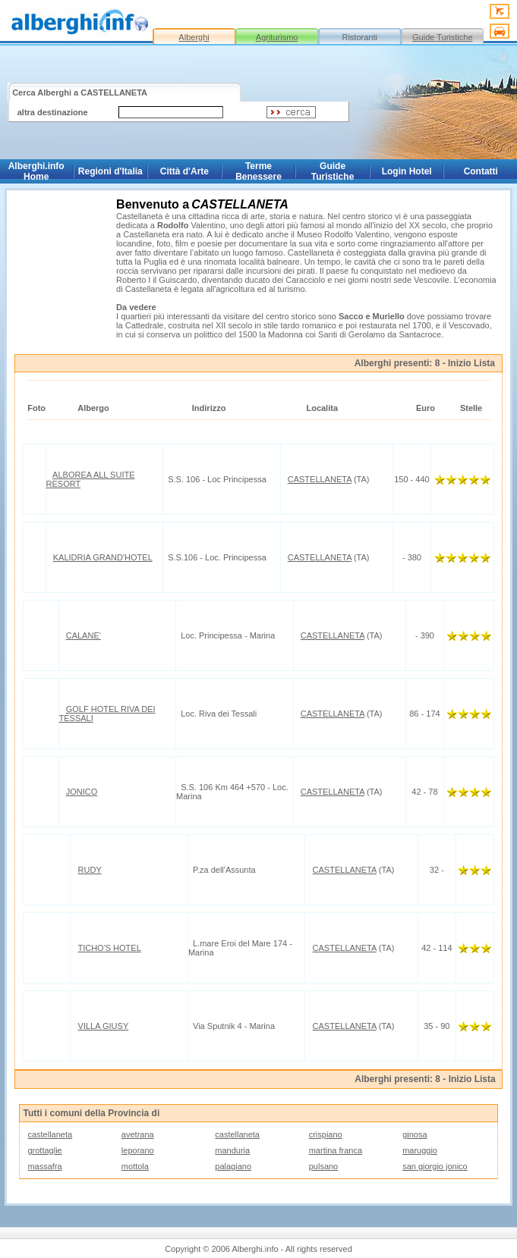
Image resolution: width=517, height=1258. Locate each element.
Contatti (481, 171)
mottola (135, 1166)
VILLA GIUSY (103, 1026)
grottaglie (44, 1150)
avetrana (137, 1134)
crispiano (325, 1134)
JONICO (82, 791)
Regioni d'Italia (110, 171)
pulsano (324, 1166)
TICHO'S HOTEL (108, 947)
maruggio (419, 1150)
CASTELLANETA (319, 479)
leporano (137, 1150)
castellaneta (49, 1134)
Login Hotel (407, 171)
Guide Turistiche (442, 37)
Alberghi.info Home (36, 171)
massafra (44, 1166)
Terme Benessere (258, 171)
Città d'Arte (184, 171)
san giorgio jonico (435, 1166)
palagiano (233, 1166)
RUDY (90, 869)
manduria (232, 1150)
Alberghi (193, 37)
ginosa (414, 1134)
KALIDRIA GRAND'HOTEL (103, 557)
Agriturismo (277, 37)
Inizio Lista (471, 363)
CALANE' (83, 635)
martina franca (335, 1150)
